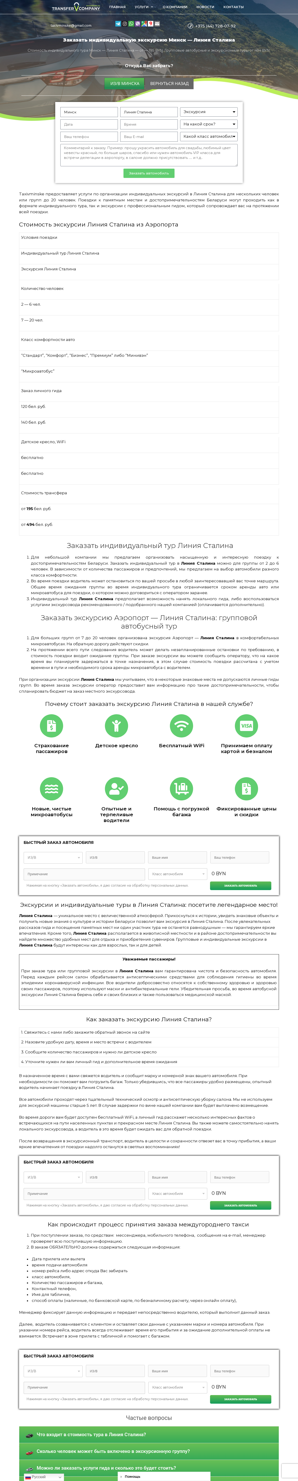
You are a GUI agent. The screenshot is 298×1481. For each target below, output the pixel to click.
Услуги (146, 7)
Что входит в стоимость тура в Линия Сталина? (91, 1434)
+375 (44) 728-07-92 (215, 26)
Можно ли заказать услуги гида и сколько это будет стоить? (106, 1468)
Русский (35, 1477)
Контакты (234, 7)
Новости (205, 7)
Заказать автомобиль (240, 885)
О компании (175, 7)
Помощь (132, 1476)
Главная (117, 7)
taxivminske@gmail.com (71, 25)
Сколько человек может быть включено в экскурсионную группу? (113, 1451)
